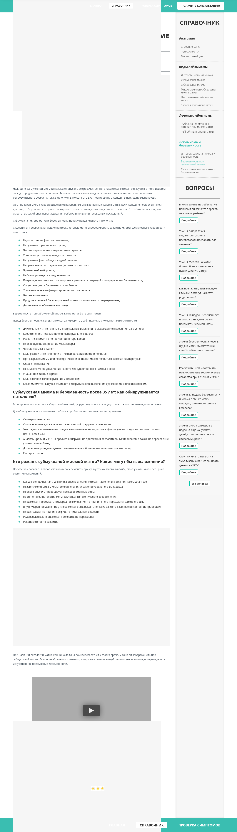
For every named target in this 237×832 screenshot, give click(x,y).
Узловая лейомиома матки (197, 105)
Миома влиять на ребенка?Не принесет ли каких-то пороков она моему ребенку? (198, 209)
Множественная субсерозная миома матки (199, 91)
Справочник (121, 5)
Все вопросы (199, 483)
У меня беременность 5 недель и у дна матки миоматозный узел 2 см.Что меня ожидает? (199, 346)
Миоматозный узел (192, 56)
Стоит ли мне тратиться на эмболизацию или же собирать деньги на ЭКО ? (199, 461)
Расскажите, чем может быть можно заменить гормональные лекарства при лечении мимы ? (199, 372)
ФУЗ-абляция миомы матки (197, 131)
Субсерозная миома (193, 84)
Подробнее (188, 220)
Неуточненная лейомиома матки (197, 99)
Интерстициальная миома (197, 75)
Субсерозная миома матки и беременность (198, 171)
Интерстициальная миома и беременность (198, 155)
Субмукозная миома (193, 79)
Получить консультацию (200, 5)
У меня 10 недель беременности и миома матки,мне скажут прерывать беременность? (199, 319)
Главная (96, 5)
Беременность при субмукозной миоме (193, 163)
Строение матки (191, 46)
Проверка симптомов (155, 5)
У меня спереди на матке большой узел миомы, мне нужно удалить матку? (196, 266)
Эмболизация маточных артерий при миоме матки (197, 125)
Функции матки (190, 51)
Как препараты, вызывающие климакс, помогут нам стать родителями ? (198, 293)
